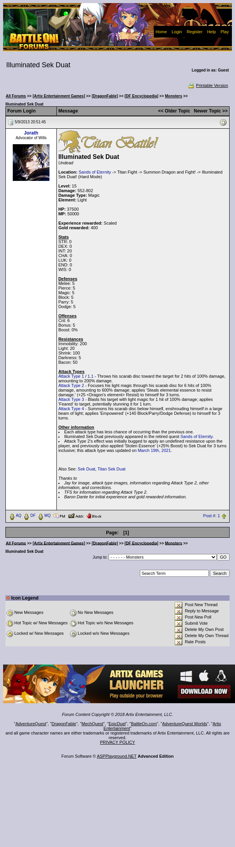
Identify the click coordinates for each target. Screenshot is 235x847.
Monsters (173, 96)
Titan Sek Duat (111, 469)
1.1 (91, 376)
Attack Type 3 (71, 399)
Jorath (31, 133)
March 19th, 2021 (154, 450)
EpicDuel (117, 723)
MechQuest (92, 723)
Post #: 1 (211, 515)
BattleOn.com (144, 723)
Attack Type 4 (71, 408)
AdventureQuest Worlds (185, 723)
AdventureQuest (30, 723)
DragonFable (63, 723)
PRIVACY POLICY (117, 742)
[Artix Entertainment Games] (58, 96)
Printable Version (207, 85)
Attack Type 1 (71, 376)
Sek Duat (86, 469)
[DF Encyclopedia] (141, 96)
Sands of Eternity (94, 172)
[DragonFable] (105, 96)
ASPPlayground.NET (117, 756)
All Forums (16, 96)
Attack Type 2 (71, 385)
